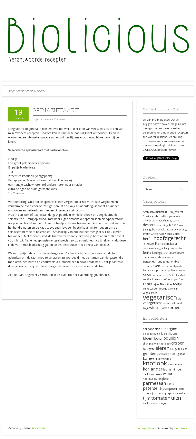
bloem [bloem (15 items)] (148, 338)
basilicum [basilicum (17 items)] (169, 333)
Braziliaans (149, 216)
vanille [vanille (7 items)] (146, 403)
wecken (167, 303)
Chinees (158, 220)
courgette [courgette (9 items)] (149, 349)
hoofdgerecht (170, 238)
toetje (177, 284)
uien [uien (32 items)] (176, 397)
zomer (173, 307)
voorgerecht (152, 303)
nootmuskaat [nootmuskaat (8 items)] (150, 378)
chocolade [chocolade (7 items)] (165, 343)
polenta (172, 270)
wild (174, 303)
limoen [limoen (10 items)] (178, 369)
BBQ (168, 212)
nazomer (164, 261)
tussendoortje (158, 288)
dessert (149, 224)
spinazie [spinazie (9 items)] (173, 393)
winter (155, 307)
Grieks (154, 234)
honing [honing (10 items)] (174, 354)
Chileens (148, 220)
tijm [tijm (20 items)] (146, 398)
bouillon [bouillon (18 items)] (171, 338)
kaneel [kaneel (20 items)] (149, 358)
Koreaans (148, 248)
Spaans (155, 279)
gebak (153, 229)
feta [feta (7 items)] (172, 349)
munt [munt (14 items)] (167, 374)
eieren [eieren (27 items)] (162, 348)
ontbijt (175, 261)
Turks (146, 288)
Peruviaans (149, 270)
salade (147, 275)
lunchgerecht (161, 252)
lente (147, 252)
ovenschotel (168, 266)
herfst (148, 238)
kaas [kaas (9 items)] (182, 354)
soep (173, 274)
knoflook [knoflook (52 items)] (155, 363)
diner (159, 225)
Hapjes (175, 234)
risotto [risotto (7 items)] (180, 388)
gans (145, 229)
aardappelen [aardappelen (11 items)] (151, 329)
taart (147, 283)
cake (177, 216)
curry (176, 220)
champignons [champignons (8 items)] (151, 343)
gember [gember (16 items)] (150, 353)
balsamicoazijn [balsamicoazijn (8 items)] (151, 333)
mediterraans (151, 257)
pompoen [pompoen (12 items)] (169, 388)
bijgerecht (177, 212)
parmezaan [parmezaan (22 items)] (154, 383)
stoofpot (165, 279)
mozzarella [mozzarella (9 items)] (156, 374)
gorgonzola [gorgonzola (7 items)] (163, 354)
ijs (144, 244)
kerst (173, 243)
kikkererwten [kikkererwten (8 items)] (163, 358)
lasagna (159, 248)
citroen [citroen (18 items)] (178, 343)
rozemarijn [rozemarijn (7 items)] (161, 393)
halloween (165, 234)
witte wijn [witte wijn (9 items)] (160, 403)
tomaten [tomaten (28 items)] (160, 398)
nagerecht (151, 261)
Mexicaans (166, 257)
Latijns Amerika (173, 248)
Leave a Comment (54, 119)
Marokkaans (177, 253)
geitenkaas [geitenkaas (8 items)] (181, 348)
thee (169, 284)
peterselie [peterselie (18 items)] (152, 388)
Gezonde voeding (176, 229)
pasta (179, 266)
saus (155, 275)
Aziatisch (159, 212)
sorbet (181, 275)
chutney (167, 220)
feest (172, 225)
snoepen (163, 275)
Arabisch (148, 212)
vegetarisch (160, 297)
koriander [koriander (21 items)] (153, 369)
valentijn (173, 288)
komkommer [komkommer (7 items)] (175, 364)
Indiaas (150, 244)
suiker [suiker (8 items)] (182, 393)
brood (160, 216)
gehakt (161, 229)
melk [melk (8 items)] (145, 374)
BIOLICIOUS (39, 428)
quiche (181, 270)
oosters (147, 266)
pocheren (161, 270)
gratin (146, 234)
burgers (169, 216)
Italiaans (162, 243)
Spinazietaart (56, 110)
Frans (180, 225)
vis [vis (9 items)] (152, 403)
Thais (163, 284)
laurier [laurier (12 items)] (168, 369)
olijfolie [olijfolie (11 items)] (164, 378)
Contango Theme (145, 428)
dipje (165, 225)
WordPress (181, 428)
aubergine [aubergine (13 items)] (169, 329)
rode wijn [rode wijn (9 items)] (148, 393)
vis (179, 298)
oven (156, 266)
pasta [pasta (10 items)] (170, 384)
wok (164, 308)
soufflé (147, 279)
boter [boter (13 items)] (158, 338)
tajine (156, 284)
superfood (178, 279)
